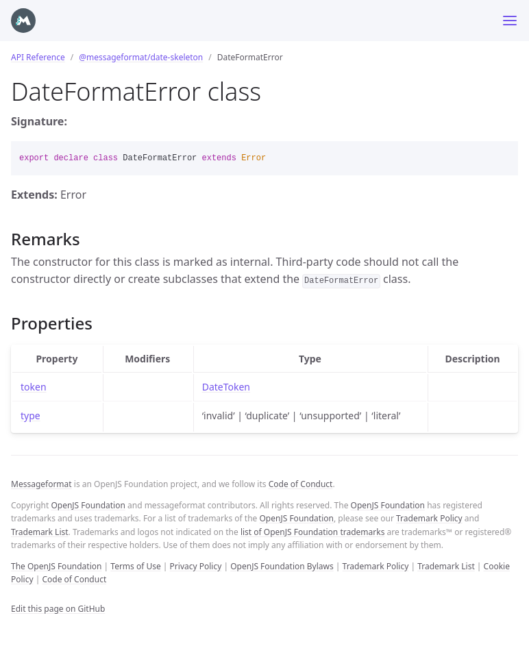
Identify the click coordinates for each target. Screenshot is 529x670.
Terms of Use (135, 566)
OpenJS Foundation (88, 505)
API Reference (38, 57)
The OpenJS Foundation (56, 566)
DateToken (226, 386)
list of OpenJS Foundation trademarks (312, 532)
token (34, 386)
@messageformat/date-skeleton (141, 57)
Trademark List (40, 532)
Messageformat (41, 484)
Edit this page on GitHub (58, 609)
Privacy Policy (196, 566)
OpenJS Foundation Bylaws (282, 566)
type (30, 415)
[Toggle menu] (510, 20)
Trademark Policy (429, 518)
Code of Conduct (301, 484)
